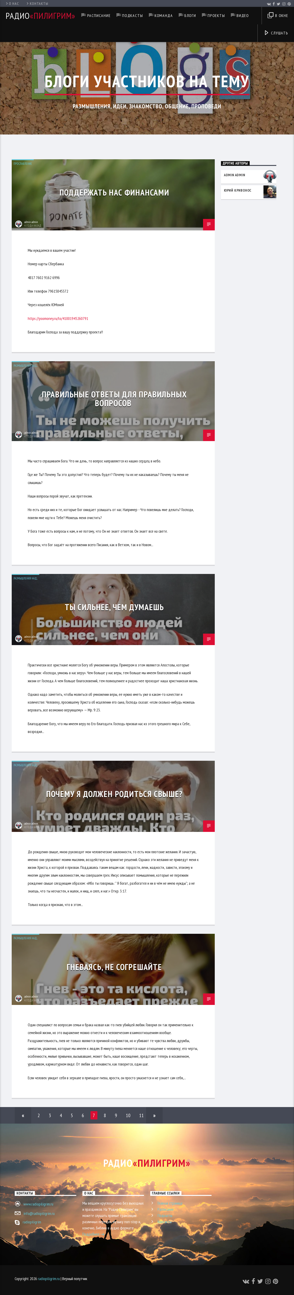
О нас (12, 3)
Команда (164, 15)
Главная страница (170, 1203)
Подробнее (93, 1234)
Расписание (99, 15)
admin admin (31, 222)
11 (141, 1115)
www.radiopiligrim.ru (38, 1204)
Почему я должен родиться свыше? (114, 794)
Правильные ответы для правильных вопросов (114, 398)
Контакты (37, 3)
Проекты (216, 15)
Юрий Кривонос (238, 190)
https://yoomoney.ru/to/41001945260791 (58, 318)
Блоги (190, 15)
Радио (41, 15)
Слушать (276, 33)
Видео (243, 15)
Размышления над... (25, 366)
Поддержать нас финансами (114, 192)
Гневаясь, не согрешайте (114, 967)
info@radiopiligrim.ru (39, 1213)
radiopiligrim (32, 1222)
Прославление (23, 164)
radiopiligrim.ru (49, 1278)
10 (128, 1115)
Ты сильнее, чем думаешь (114, 607)
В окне (278, 16)
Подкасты (132, 15)
